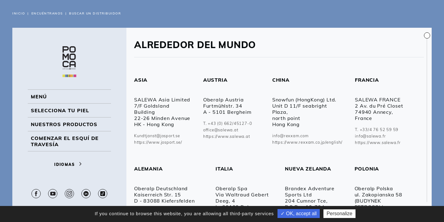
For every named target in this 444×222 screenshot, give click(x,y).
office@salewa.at (220, 129)
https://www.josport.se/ (158, 142)
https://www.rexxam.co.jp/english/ (307, 142)
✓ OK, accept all (299, 213)
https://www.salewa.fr (378, 142)
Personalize (339, 213)
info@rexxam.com (290, 135)
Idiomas (69, 164)
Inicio (18, 13)
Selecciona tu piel (60, 110)
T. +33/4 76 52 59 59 (376, 129)
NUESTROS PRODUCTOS (64, 124)
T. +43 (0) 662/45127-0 (227, 123)
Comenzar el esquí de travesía (65, 141)
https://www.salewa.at (226, 136)
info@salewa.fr (370, 136)
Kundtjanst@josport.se (157, 135)
